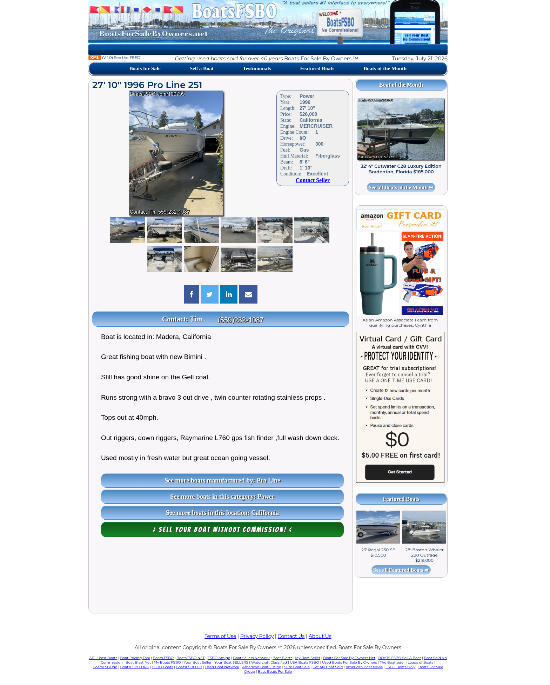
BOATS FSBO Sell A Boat (399, 658)
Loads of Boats (420, 662)
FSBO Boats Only (400, 667)
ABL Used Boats (103, 658)
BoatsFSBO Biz (189, 667)
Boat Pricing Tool (135, 658)
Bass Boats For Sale (275, 671)
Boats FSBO (163, 658)
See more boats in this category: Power (222, 496)
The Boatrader (392, 662)
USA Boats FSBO (304, 662)
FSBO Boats (162, 667)
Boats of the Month (385, 68)
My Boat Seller (308, 658)
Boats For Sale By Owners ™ (321, 58)
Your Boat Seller (198, 662)
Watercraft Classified (269, 662)
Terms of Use (220, 636)
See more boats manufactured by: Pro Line (222, 480)
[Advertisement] (220, 577)
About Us (320, 636)
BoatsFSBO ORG (134, 667)
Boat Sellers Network (251, 658)
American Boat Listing (261, 667)
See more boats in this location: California (222, 512)
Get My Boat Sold (328, 667)
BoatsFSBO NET (190, 658)
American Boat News (364, 667)
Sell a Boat (202, 68)
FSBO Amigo (219, 658)
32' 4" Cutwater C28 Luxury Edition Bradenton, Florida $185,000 (401, 168)
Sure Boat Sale (297, 667)
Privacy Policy (257, 636)
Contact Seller (313, 180)
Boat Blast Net (138, 662)
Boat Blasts (282, 658)
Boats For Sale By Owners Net (349, 658)
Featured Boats (317, 68)
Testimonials (257, 68)
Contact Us (291, 636)
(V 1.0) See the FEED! (114, 57)
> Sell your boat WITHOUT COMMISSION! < (222, 529)
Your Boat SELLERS (231, 662)
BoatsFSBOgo (105, 667)
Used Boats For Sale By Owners (349, 662)
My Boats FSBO (167, 662)
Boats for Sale (145, 68)
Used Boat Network (222, 667)
